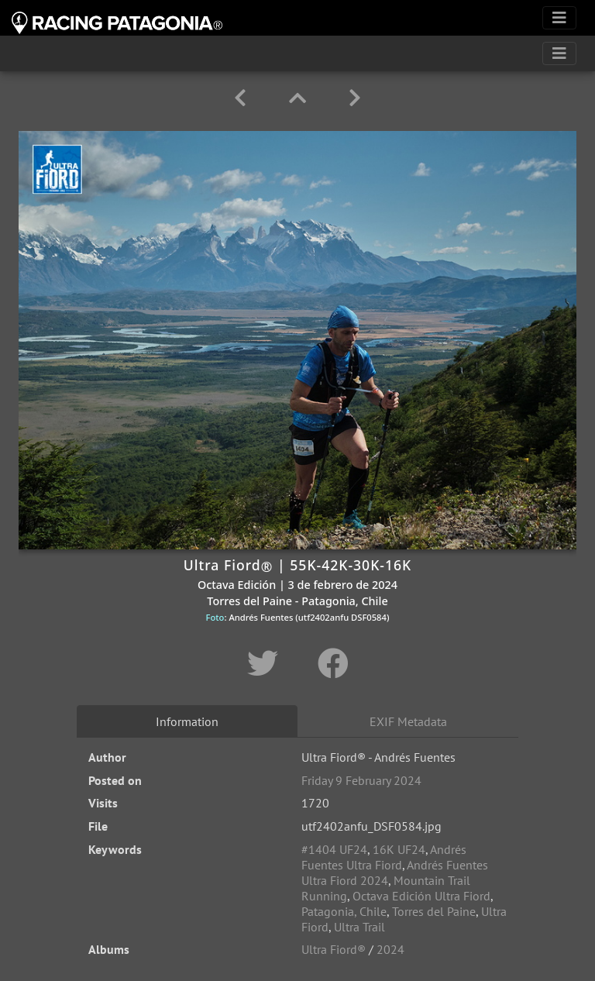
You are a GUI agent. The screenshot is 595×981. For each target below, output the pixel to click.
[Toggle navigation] (559, 17)
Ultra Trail (359, 927)
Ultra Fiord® (333, 949)
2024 (390, 949)
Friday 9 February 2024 (361, 780)
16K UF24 (399, 849)
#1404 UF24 (334, 849)
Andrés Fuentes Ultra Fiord (383, 857)
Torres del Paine (434, 911)
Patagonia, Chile (344, 911)
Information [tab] (187, 721)
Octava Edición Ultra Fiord (421, 896)
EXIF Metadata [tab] (408, 721)
